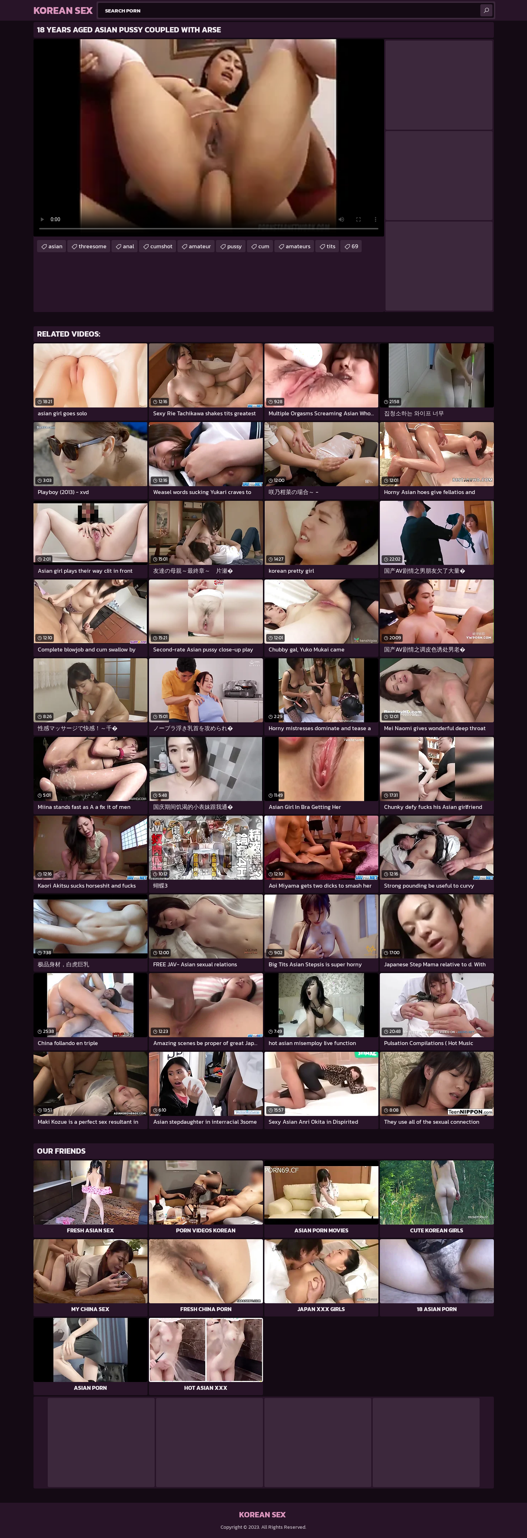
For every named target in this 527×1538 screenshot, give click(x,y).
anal (128, 246)
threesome (93, 246)
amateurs (298, 246)
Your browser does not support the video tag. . (208, 138)
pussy (234, 246)
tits (331, 246)
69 (355, 246)
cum (263, 246)
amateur (200, 246)
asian (55, 246)
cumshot (161, 246)
